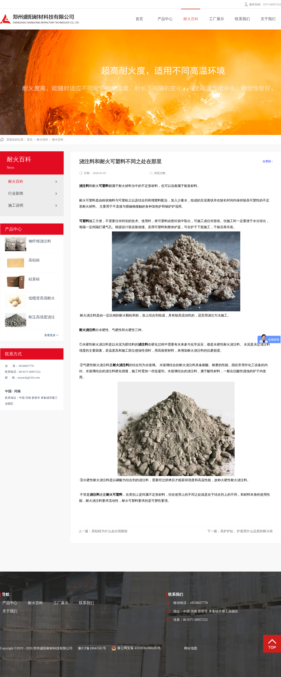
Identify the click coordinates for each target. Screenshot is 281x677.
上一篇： (103, 531)
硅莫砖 (34, 279)
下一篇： (240, 531)
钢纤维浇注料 (40, 241)
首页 (139, 19)
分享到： (268, 161)
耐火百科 (42, 139)
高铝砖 (34, 260)
